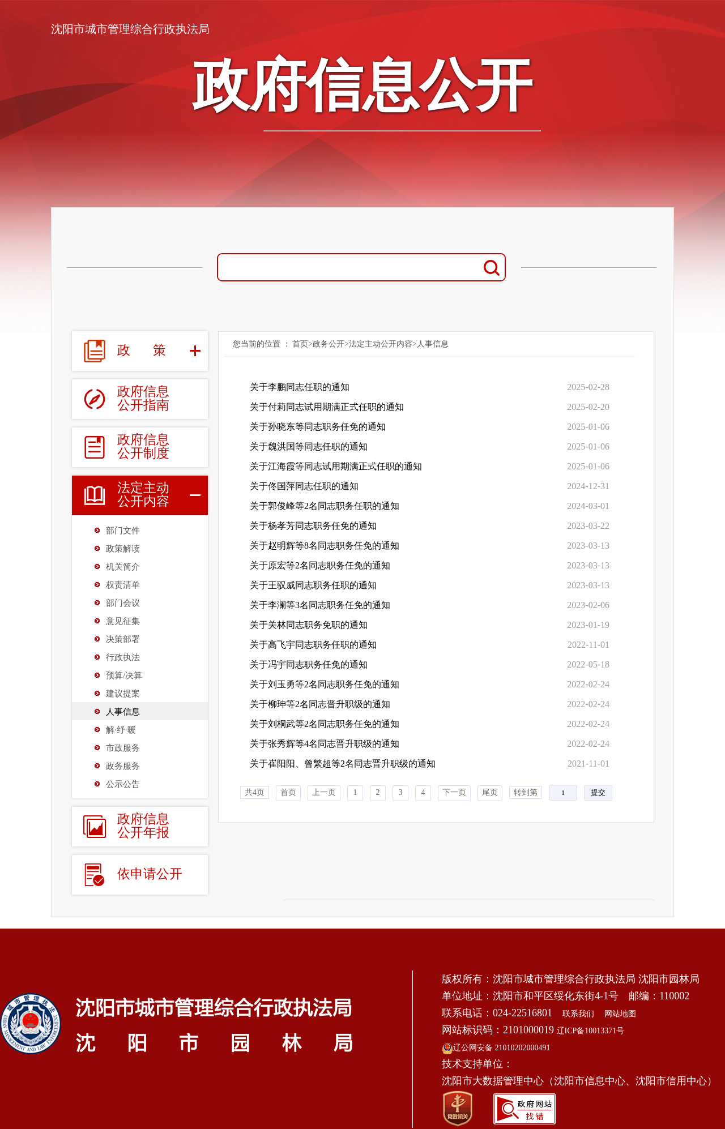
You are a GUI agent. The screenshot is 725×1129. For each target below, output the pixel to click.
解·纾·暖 (121, 729)
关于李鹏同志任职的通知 (299, 387)
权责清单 (123, 584)
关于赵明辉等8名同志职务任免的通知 (324, 545)
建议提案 (123, 693)
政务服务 (123, 766)
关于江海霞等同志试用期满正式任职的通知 (336, 466)
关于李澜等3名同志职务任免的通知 (320, 605)
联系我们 (578, 1014)
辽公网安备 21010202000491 (496, 1048)
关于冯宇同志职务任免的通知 (309, 664)
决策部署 (123, 639)
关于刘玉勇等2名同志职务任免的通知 (324, 684)
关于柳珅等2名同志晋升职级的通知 (320, 704)
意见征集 (123, 621)
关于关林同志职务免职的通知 (309, 625)
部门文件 (123, 530)
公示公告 (123, 784)
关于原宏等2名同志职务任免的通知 (320, 565)
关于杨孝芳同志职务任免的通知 (313, 526)
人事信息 (123, 711)
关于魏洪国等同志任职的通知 (309, 446)
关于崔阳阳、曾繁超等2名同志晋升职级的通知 (343, 763)
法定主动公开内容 (380, 344)
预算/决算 (124, 675)
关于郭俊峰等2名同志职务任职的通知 (324, 506)
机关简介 (123, 566)
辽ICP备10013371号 (591, 1031)
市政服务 (123, 747)
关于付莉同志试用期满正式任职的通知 (327, 407)
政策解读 (123, 548)
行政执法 (123, 657)
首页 (300, 344)
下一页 (454, 792)
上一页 (324, 792)
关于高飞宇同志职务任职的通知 (313, 644)
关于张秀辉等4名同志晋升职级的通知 (324, 744)
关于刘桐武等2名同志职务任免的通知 (324, 724)
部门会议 (123, 603)
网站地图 (620, 1014)
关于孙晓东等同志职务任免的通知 (318, 426)
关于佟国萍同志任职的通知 (304, 486)
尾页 (490, 792)
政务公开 (328, 344)
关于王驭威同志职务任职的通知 (313, 585)
